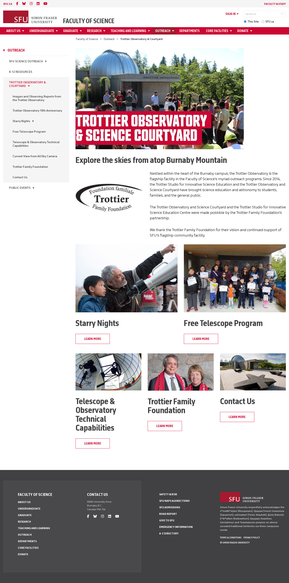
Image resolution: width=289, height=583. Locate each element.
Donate (242, 31)
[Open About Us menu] (23, 31)
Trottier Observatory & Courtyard (27, 84)
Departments (189, 31)
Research (94, 31)
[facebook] (17, 4)
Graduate (70, 31)
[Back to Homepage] (30, 17)
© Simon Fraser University (234, 542)
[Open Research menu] (104, 31)
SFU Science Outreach (26, 61)
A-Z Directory (169, 533)
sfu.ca (7, 4)
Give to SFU (166, 520)
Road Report (168, 514)
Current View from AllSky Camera (35, 156)
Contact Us (20, 177)
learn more (92, 339)
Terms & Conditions (230, 537)
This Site (253, 21)
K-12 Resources (20, 72)
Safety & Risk (168, 494)
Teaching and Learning (128, 31)
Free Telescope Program (29, 131)
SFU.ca (269, 21)
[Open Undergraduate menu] (57, 31)
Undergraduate (41, 31)
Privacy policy (252, 537)
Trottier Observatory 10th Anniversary (37, 110)
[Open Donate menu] (251, 31)
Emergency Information (176, 527)
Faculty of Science (88, 21)
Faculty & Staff (275, 4)
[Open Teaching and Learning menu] (149, 31)
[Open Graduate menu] (81, 31)
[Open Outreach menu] (173, 31)
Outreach (162, 31)
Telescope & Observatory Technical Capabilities (36, 144)
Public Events (19, 188)
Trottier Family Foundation (30, 167)
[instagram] (31, 4)
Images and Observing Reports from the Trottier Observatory (37, 98)
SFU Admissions (169, 507)
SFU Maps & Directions (174, 501)
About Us (13, 31)
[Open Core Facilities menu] (231, 31)
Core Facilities (217, 31)
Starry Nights (21, 121)
